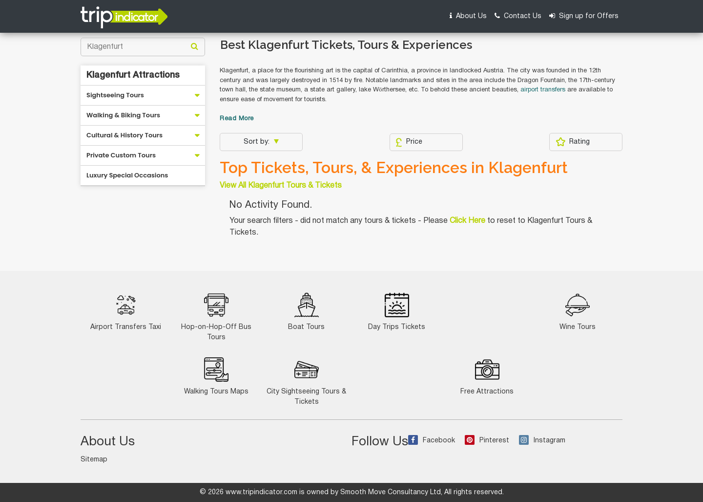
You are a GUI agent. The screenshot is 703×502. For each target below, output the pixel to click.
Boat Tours (306, 311)
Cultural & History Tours (124, 135)
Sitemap (94, 460)
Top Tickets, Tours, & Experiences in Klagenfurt (394, 167)
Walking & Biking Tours (123, 115)
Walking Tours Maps (216, 376)
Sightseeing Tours (115, 95)
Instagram (542, 440)
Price (408, 142)
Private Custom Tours (121, 155)
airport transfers (543, 90)
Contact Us (518, 16)
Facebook (431, 440)
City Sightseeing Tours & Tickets (306, 381)
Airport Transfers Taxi (125, 311)
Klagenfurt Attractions (133, 75)
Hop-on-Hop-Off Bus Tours (216, 317)
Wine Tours (577, 311)
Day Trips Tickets (396, 311)
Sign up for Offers (584, 16)
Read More (237, 119)
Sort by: (257, 142)
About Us (468, 16)
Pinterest (487, 440)
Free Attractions (487, 376)
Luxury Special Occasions (127, 175)
